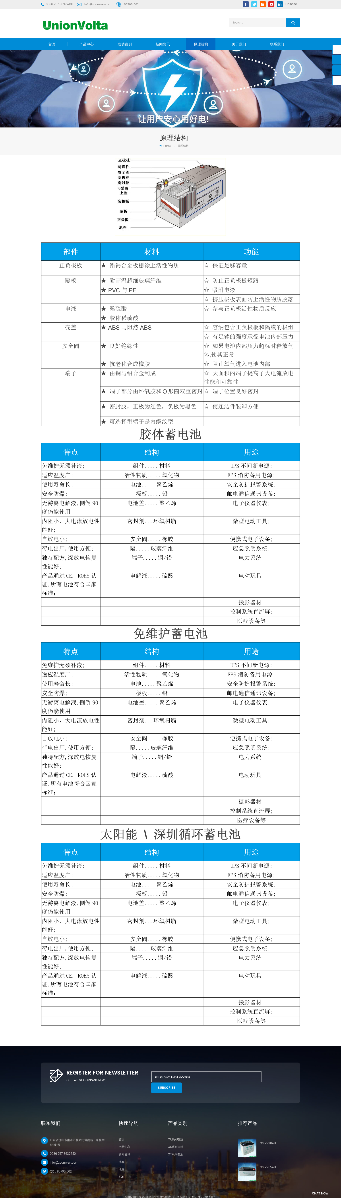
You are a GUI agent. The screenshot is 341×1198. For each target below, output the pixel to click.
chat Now (317, 1194)
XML (121, 1166)
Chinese (291, 4)
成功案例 (125, 44)
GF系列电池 (175, 1128)
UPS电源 (171, 1192)
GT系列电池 (175, 1143)
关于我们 (239, 44)
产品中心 (86, 44)
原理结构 (201, 44)
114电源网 (183, 1192)
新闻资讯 (163, 44)
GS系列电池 (175, 1136)
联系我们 (277, 44)
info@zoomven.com (97, 4)
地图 (121, 1158)
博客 (121, 1151)
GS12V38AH (268, 1132)
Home (165, 146)
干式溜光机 (196, 1192)
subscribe (274, 1076)
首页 (52, 44)
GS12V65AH (268, 1156)
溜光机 (208, 1192)
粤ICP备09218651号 (203, 1186)
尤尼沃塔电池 (157, 1192)
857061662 (131, 4)
